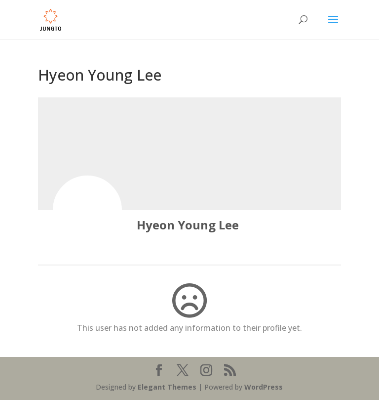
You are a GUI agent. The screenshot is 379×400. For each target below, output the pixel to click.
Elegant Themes (167, 387)
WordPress (263, 387)
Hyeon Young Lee (188, 225)
